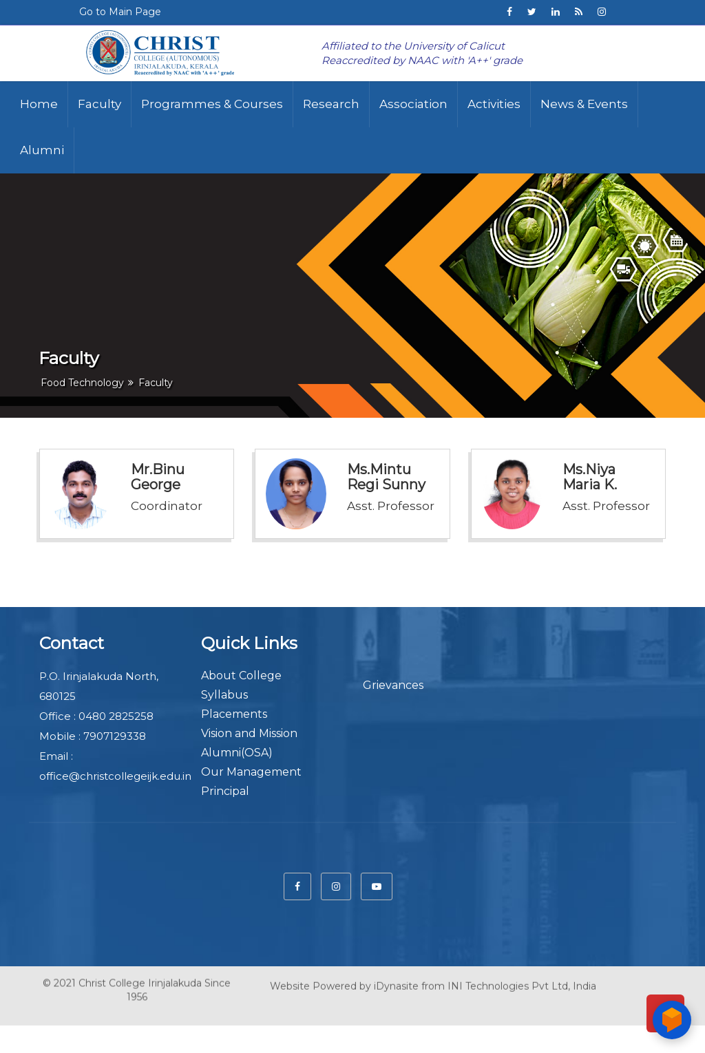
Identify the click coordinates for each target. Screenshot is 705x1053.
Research (331, 104)
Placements (234, 714)
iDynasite (396, 982)
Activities (493, 104)
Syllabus (224, 694)
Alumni (42, 150)
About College (241, 675)
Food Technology (82, 382)
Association (413, 104)
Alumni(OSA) (237, 752)
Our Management (251, 771)
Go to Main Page (120, 12)
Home (39, 104)
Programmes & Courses (212, 104)
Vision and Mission (249, 733)
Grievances (393, 685)
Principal (225, 791)
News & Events (584, 104)
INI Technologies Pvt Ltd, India (522, 982)
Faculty (99, 104)
